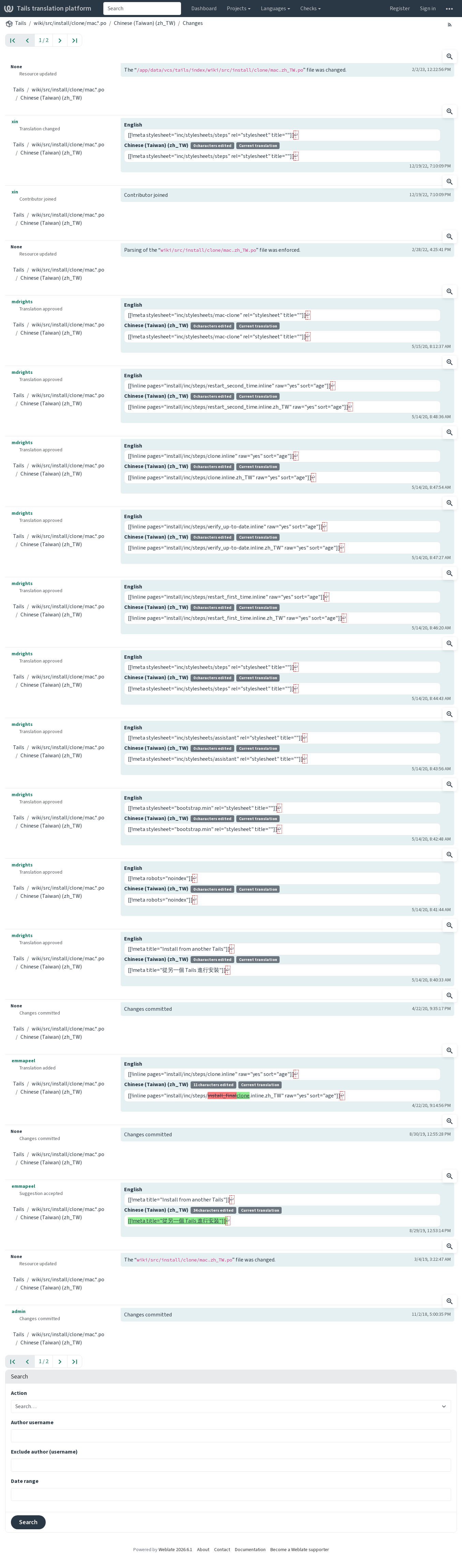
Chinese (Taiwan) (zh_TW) (144, 23)
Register (400, 8)
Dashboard (204, 8)
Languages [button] (273, 8)
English (133, 124)
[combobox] (142, 8)
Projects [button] (237, 8)
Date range (25, 1481)
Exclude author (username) (44, 1451)
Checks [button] (308, 8)
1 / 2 (43, 40)
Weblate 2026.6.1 (175, 1549)
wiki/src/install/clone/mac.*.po (70, 23)
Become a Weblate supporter (299, 1549)
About (203, 1549)
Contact (222, 1549)
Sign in (428, 8)
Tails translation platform (47, 8)
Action (19, 1393)
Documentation (250, 1549)
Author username (32, 1422)
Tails (20, 23)
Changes (193, 23)
